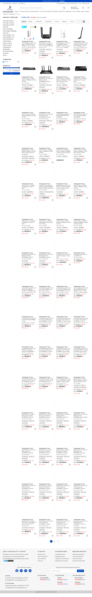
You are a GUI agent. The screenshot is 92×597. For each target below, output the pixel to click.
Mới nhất (30, 21)
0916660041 (60, 579)
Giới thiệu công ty (41, 554)
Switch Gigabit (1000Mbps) (10, 31)
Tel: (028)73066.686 (9, 587)
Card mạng (5, 53)
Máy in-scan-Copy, (25, 11)
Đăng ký (75, 7)
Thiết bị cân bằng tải (8, 39)
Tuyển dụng (40, 560)
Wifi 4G (5, 55)
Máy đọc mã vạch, (35, 11)
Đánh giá (64, 21)
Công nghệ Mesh (7, 47)
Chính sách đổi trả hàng (78, 556)
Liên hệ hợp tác (44, 556)
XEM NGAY (50, 1)
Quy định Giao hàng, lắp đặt (79, 560)
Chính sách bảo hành (77, 558)
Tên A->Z (72, 21)
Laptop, (16, 11)
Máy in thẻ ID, (62, 11)
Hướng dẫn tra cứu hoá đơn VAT (62, 558)
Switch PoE (6, 33)
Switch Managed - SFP (8, 37)
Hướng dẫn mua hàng (60, 556)
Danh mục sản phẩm (8, 11)
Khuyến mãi (85, 3)
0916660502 (43, 579)
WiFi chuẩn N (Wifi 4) (8, 21)
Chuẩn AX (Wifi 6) (7, 45)
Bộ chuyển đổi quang (8, 51)
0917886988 (78, 584)
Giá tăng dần (39, 21)
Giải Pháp (43, 558)
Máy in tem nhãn (85, 11)
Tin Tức (79, 3)
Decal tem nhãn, (76, 11)
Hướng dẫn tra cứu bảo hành (61, 560)
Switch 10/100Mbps (8, 29)
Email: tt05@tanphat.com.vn (21, 580)
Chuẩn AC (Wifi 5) (7, 43)
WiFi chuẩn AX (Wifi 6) (8, 25)
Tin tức (39, 558)
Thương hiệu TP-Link (27, 41)
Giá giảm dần (48, 21)
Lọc (11, 73)
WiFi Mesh (5, 27)
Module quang (6, 49)
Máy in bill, (49, 11)
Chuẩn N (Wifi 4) (7, 41)
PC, (19, 11)
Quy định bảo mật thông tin (78, 554)
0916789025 (60, 584)
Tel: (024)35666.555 (9, 580)
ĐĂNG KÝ (80, 571)
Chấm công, (55, 11)
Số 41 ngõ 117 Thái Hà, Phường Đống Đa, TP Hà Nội (16, 577)
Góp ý (39, 556)
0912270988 (78, 579)
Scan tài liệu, (43, 11)
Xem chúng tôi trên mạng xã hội (24, 567)
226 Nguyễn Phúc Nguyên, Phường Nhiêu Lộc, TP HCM (17, 585)
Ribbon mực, (69, 11)
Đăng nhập (75, 8)
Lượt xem (57, 21)
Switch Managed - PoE (8, 35)
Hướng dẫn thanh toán (60, 554)
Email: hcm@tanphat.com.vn (21, 587)
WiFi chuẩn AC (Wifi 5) (8, 23)
